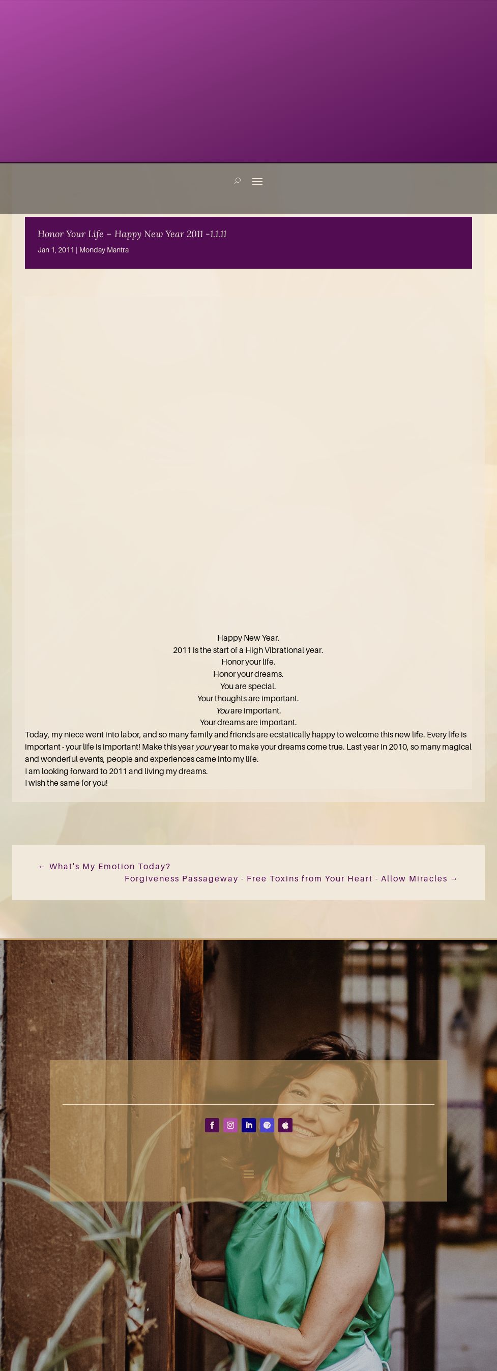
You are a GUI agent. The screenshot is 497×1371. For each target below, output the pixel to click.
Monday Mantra (104, 249)
